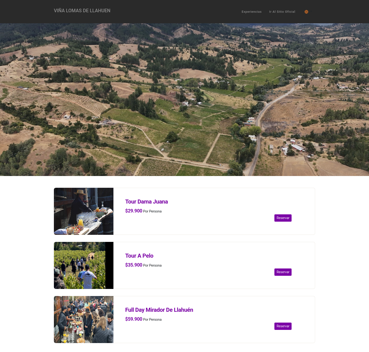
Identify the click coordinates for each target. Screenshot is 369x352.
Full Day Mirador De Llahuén (159, 310)
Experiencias (252, 11)
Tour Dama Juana (146, 201)
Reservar (283, 218)
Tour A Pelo (139, 255)
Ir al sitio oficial (282, 11)
